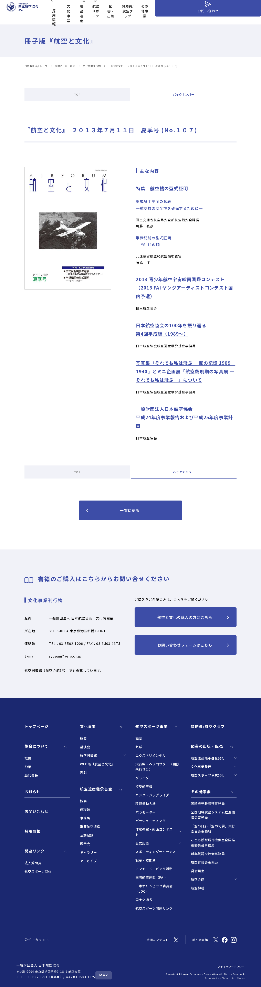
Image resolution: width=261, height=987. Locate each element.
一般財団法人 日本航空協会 (38, 965)
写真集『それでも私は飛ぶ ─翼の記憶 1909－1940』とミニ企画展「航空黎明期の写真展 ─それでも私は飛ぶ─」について (185, 371)
